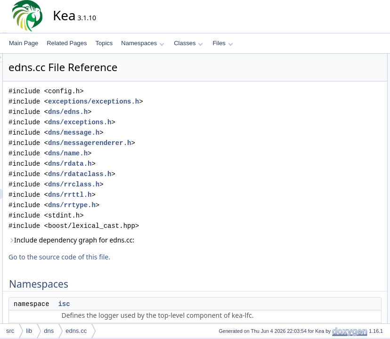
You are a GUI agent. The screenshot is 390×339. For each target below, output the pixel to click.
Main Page (23, 43)
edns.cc (76, 330)
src (10, 330)
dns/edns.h (152, 111)
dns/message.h (158, 132)
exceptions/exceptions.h (178, 101)
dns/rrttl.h (154, 194)
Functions (330, 90)
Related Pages (67, 43)
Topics (104, 43)
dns (49, 330)
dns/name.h (152, 153)
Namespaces (142, 43)
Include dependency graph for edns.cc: (156, 239)
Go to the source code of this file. (144, 256)
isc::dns (335, 79)
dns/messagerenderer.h (174, 142)
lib (29, 330)
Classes (188, 43)
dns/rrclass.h (158, 184)
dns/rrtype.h (156, 205)
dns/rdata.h (154, 163)
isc (148, 303)
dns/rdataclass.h (164, 174)
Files (222, 43)
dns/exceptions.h (164, 122)
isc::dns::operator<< (350, 110)
